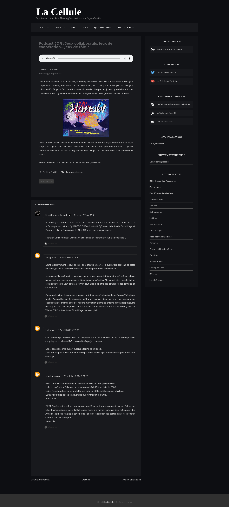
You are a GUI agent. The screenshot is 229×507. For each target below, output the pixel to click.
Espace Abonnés (126, 28)
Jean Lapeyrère (52, 376)
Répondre (53, 244)
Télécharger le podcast (50, 73)
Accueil (86, 479)
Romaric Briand (156, 261)
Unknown (50, 330)
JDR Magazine (156, 224)
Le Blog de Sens (157, 267)
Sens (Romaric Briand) (56, 215)
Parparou (154, 243)
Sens (73, 28)
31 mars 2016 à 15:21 (85, 215)
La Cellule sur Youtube (164, 81)
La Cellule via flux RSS (164, 113)
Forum (84, 28)
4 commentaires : (74, 172)
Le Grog (153, 218)
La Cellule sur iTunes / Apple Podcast (171, 104)
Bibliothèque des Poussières (163, 181)
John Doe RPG (156, 199)
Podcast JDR (46, 181)
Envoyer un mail (157, 143)
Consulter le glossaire (159, 161)
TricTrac (153, 205)
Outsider (154, 255)
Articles (44, 28)
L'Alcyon (153, 274)
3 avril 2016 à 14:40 (69, 257)
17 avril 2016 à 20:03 (68, 330)
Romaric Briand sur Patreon (166, 49)
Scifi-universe (156, 212)
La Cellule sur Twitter (164, 72)
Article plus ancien (132, 479)
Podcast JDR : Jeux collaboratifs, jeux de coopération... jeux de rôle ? (75, 45)
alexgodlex (50, 257)
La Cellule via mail (161, 121)
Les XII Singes (156, 230)
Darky (129, 501)
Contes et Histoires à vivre (162, 249)
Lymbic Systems (157, 280)
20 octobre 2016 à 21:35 (76, 376)
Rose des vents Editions (161, 236)
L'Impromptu (155, 187)
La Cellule (58, 11)
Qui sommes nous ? (103, 28)
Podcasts (60, 28)
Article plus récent (40, 479)
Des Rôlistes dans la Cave (161, 193)
